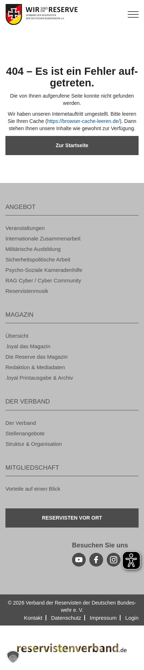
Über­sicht (16, 336)
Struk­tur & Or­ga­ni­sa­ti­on (33, 444)
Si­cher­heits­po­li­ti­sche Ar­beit (37, 259)
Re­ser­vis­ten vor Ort (72, 518)
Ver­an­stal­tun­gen (25, 228)
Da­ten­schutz (66, 618)
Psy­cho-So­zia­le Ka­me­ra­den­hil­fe (43, 270)
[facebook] (96, 560)
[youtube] (79, 560)
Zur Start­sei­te (72, 145)
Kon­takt (33, 618)
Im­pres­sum (103, 618)
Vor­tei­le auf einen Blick (32, 489)
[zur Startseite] (72, 14)
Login (132, 618)
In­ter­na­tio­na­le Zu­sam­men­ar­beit (43, 238)
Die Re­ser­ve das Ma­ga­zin (36, 357)
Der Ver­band (20, 423)
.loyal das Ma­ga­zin (27, 346)
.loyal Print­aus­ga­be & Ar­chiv (39, 378)
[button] (13, 657)
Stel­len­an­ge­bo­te (25, 433)
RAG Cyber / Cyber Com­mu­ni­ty (43, 280)
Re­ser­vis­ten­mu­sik (26, 291)
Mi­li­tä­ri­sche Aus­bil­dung (33, 249)
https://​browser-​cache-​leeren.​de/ (83, 121)
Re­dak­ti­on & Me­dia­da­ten (35, 367)
